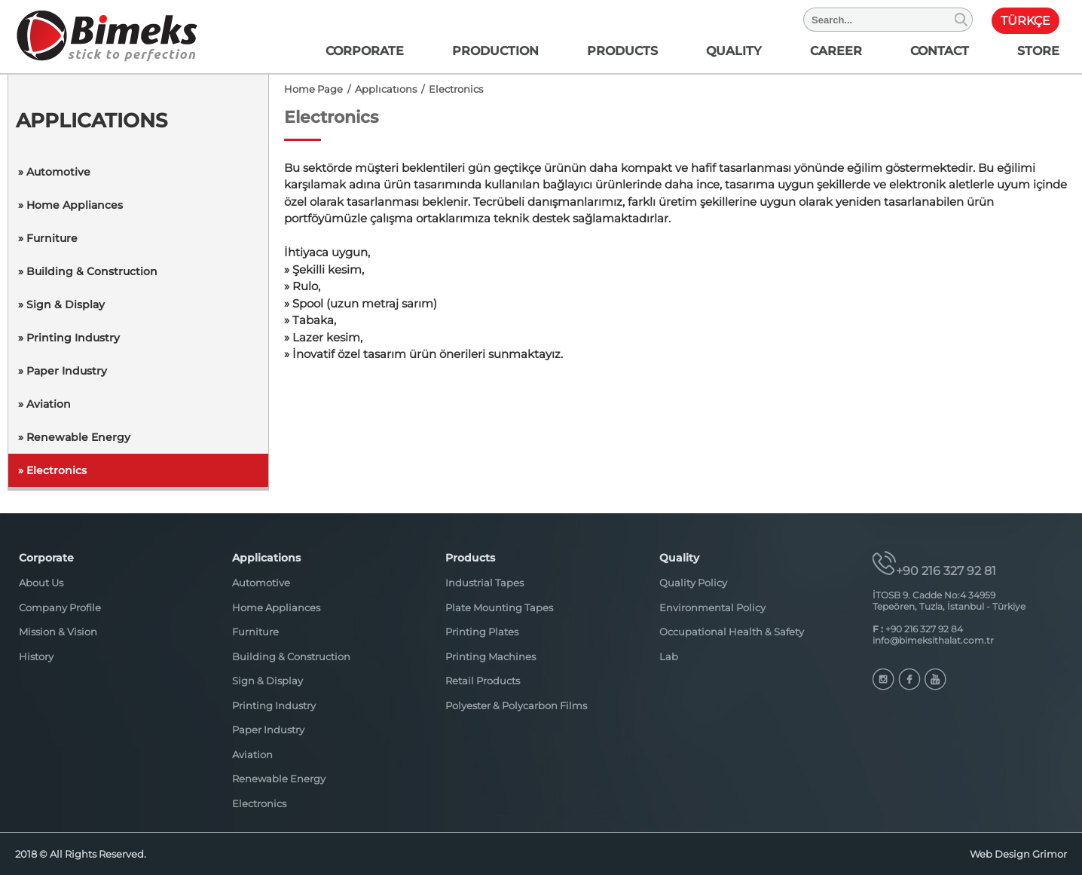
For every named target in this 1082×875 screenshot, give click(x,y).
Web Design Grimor (1018, 854)
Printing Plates (481, 632)
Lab (668, 656)
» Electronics (52, 470)
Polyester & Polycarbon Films (516, 705)
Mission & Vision (58, 632)
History (36, 656)
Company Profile (60, 607)
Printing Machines (490, 656)
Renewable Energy (279, 779)
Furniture (255, 632)
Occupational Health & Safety (731, 632)
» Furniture (48, 238)
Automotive (261, 583)
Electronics (259, 803)
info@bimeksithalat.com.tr (933, 640)
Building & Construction (291, 656)
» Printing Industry (69, 337)
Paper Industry (268, 730)
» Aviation (44, 404)
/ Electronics (450, 89)
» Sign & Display (61, 304)
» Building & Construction (87, 271)
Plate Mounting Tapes (499, 607)
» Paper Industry (62, 371)
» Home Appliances (70, 205)
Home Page (313, 89)
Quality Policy (693, 583)
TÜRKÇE (1025, 21)
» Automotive (54, 172)
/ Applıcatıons (380, 89)
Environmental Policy (712, 607)
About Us (41, 583)
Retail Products (482, 681)
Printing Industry (274, 705)
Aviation (252, 754)
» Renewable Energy (74, 437)
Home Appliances (276, 607)
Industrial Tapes (484, 583)
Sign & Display (267, 681)
